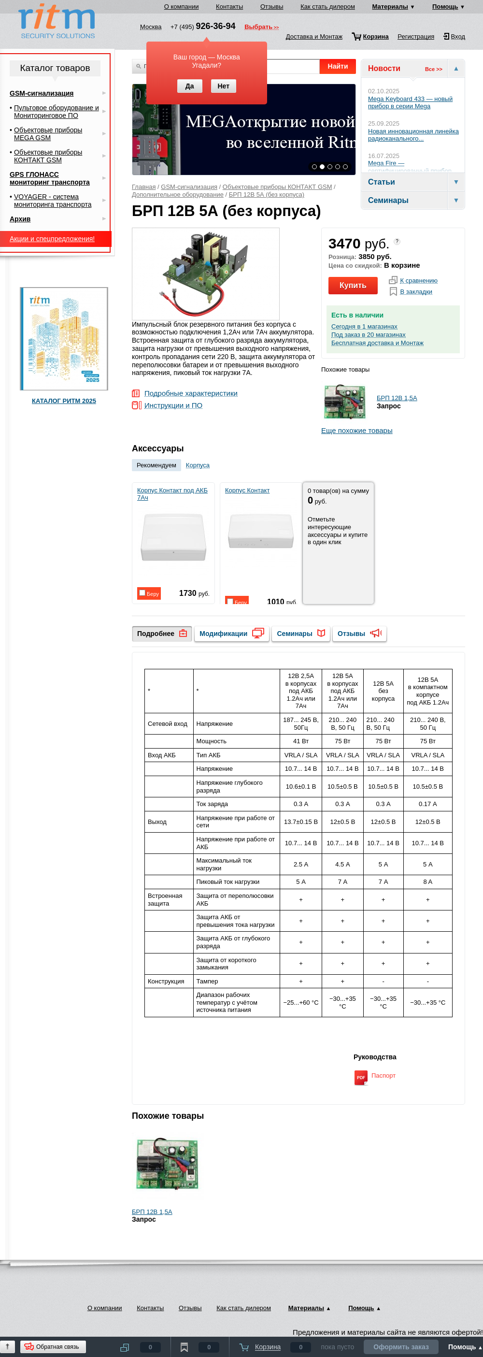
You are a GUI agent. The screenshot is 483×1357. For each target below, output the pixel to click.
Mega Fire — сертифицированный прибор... (412, 166)
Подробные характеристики (191, 393)
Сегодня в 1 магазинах (364, 327)
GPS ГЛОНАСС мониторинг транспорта (50, 178)
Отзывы (272, 6)
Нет (223, 86)
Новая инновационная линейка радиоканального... (413, 135)
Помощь (445, 6)
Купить (353, 285)
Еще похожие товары (357, 430)
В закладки (416, 292)
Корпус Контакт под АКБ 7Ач (173, 531)
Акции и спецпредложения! (52, 239)
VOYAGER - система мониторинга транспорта (52, 200)
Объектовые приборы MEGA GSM (48, 134)
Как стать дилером (327, 6)
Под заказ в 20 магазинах (368, 335)
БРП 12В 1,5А (397, 398)
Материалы (390, 6)
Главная (144, 186)
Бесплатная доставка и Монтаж (377, 343)
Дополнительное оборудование (178, 194)
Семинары (294, 633)
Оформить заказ (401, 1347)
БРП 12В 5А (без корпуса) (266, 194)
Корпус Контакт (261, 527)
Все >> (433, 69)
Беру (149, 593)
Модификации (223, 633)
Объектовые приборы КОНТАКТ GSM (277, 186)
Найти (338, 66)
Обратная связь (57, 1346)
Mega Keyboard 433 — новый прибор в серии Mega (410, 102)
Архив (20, 219)
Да (189, 86)
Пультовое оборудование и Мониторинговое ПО (56, 111)
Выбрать (258, 27)
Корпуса (198, 465)
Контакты (229, 6)
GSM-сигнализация (189, 186)
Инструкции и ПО (173, 406)
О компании (181, 6)
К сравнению (419, 281)
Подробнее (155, 633)
